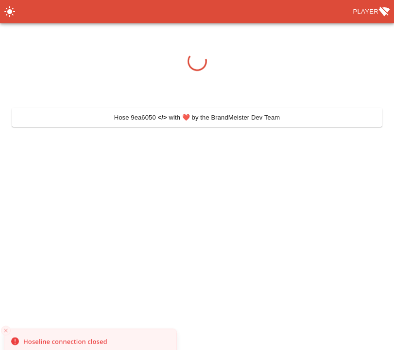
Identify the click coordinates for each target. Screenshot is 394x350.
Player (371, 12)
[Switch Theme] (9, 11)
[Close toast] (6, 344)
